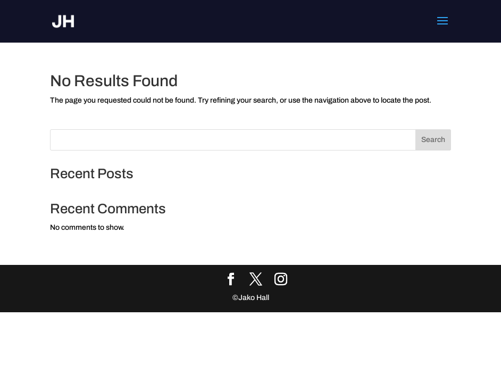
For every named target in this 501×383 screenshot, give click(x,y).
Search (433, 140)
